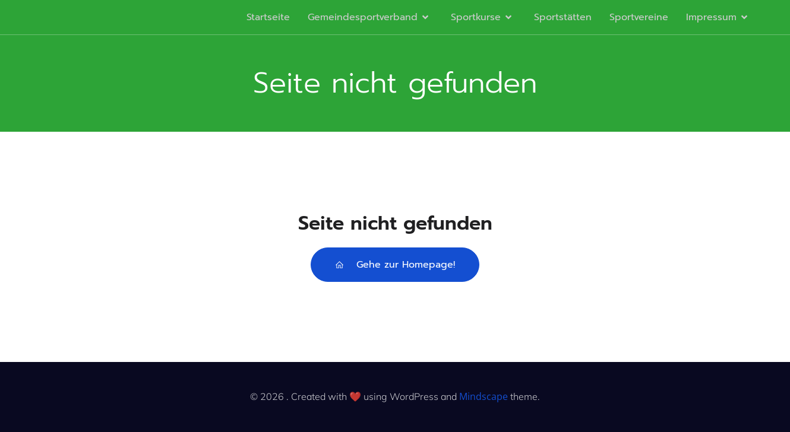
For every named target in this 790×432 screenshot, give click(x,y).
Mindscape (483, 396)
